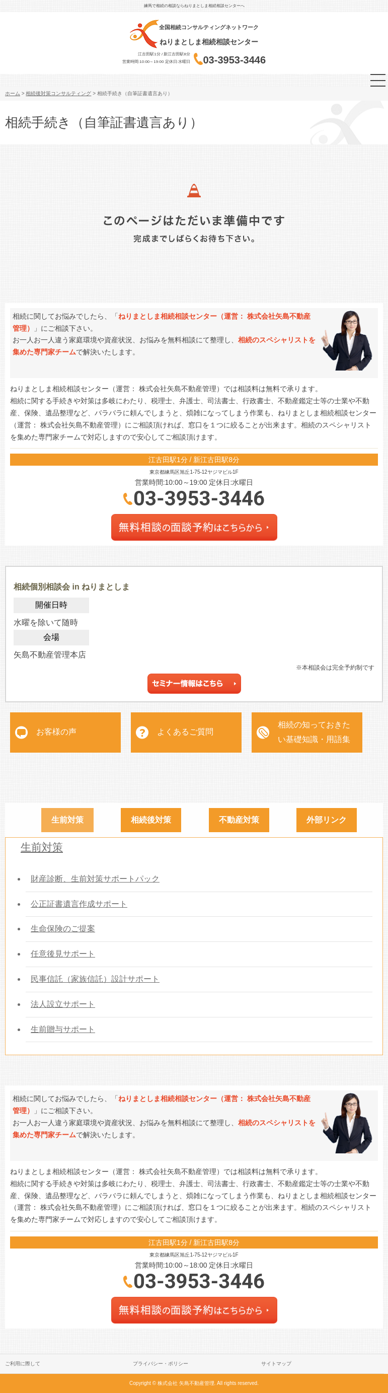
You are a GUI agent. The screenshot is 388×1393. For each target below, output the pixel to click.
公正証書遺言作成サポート (79, 904)
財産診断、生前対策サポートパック (95, 878)
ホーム (12, 93)
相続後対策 (151, 820)
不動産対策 (239, 820)
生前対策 (67, 820)
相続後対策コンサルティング (58, 93)
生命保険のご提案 (63, 928)
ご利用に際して (22, 1363)
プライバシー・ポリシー (160, 1363)
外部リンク (326, 820)
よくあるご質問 (185, 731)
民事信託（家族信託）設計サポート (95, 979)
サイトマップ (276, 1363)
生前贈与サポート (63, 1029)
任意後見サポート (63, 953)
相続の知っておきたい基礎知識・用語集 (314, 732)
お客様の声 (56, 731)
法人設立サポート (63, 1004)
